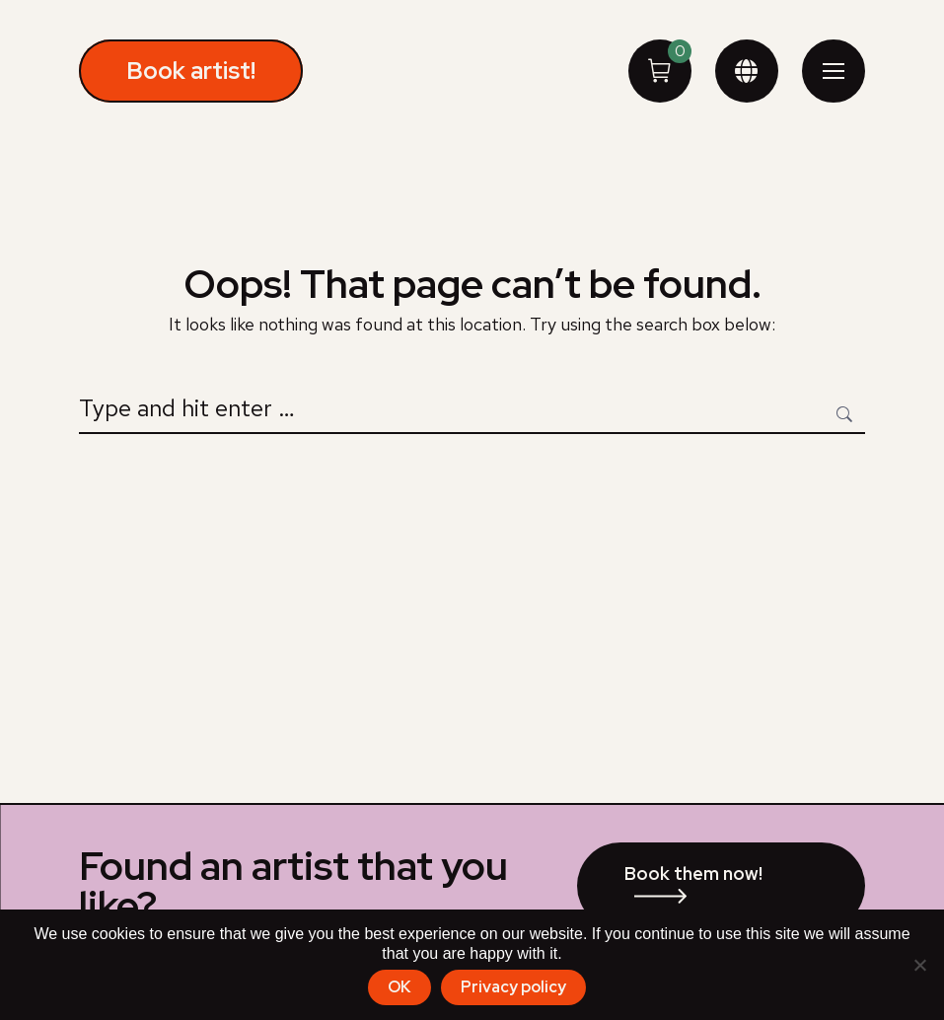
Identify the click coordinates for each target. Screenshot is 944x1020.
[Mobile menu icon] (833, 71)
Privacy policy (513, 987)
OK (399, 987)
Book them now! (693, 873)
